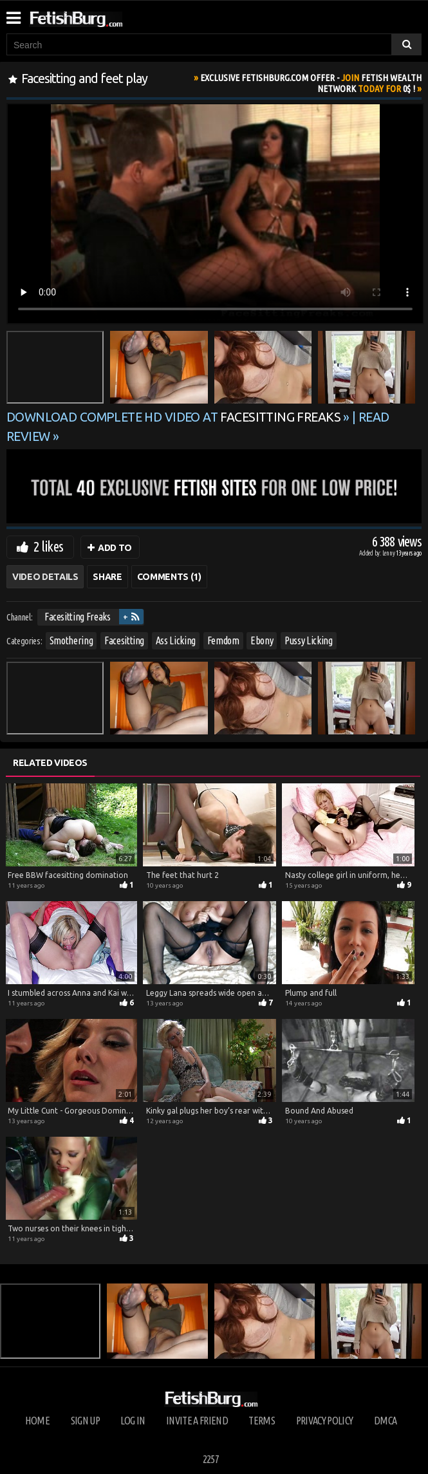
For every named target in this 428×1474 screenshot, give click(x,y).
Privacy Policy (324, 1420)
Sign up (85, 1420)
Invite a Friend (197, 1420)
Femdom (223, 640)
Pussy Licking (308, 640)
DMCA (385, 1420)
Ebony (261, 640)
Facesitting (124, 640)
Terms (261, 1420)
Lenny (389, 553)
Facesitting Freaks (77, 616)
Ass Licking (176, 640)
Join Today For (311, 83)
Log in (132, 1420)
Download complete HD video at (174, 417)
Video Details (45, 577)
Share (107, 577)
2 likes (48, 546)
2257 (211, 1459)
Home (37, 1420)
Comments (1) (169, 577)
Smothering (71, 640)
